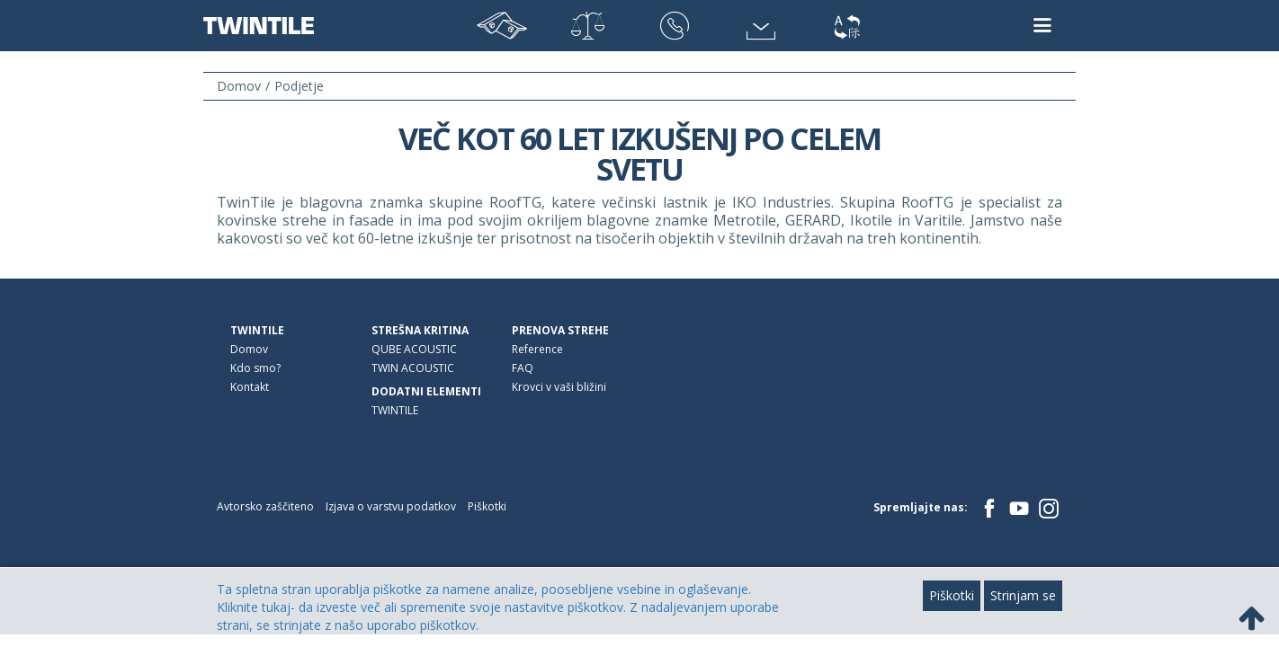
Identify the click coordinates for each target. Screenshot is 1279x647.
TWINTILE (257, 330)
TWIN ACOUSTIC (412, 368)
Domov (249, 349)
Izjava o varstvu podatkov (391, 506)
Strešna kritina (420, 330)
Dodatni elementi (426, 391)
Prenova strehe (560, 330)
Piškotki (487, 506)
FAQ (522, 368)
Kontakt (249, 386)
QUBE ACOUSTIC (414, 349)
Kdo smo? (255, 368)
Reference (537, 349)
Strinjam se (1023, 595)
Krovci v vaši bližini (559, 386)
